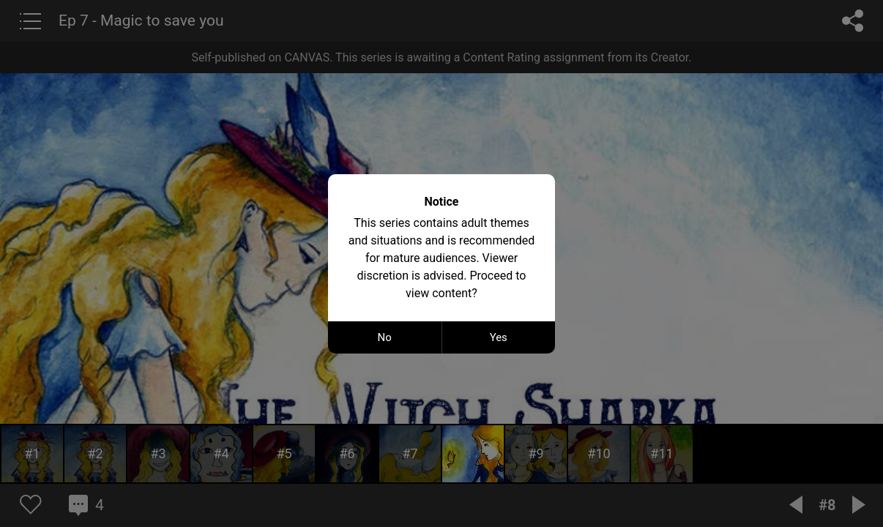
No (385, 337)
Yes (498, 337)
